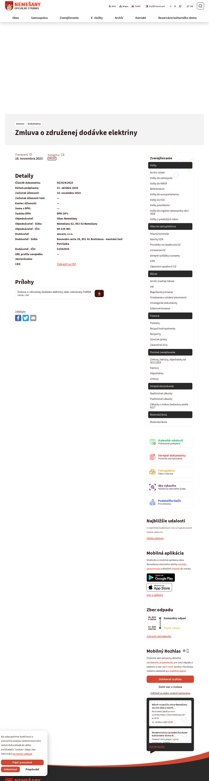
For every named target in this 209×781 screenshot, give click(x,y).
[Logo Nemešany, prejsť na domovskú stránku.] (23, 6)
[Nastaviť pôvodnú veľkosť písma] (175, 6)
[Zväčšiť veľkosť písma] (180, 6)
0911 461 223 (151, 750)
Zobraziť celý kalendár (159, 549)
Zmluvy (52, 72)
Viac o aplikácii (155, 508)
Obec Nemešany (87, 772)
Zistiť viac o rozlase (170, 600)
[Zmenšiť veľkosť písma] (171, 6)
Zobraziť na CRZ (66, 177)
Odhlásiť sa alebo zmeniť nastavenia (170, 606)
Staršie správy (157, 659)
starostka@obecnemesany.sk (161, 754)
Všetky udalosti (155, 451)
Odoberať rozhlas (170, 592)
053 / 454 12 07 (152, 746)
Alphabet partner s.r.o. (46, 772)
